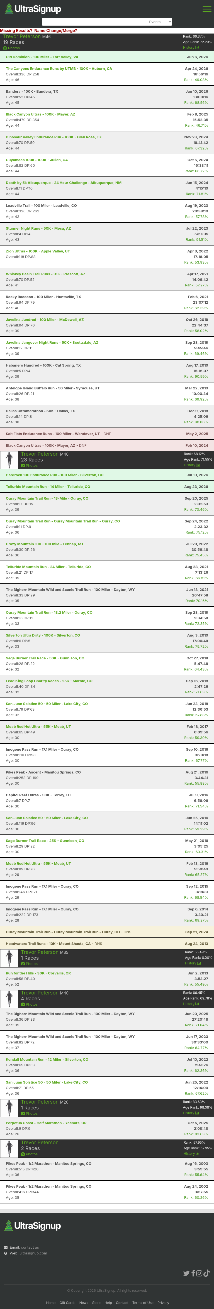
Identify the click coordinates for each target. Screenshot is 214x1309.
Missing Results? (16, 30)
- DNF (58, 433)
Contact (122, 1303)
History (191, 47)
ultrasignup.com (33, 1253)
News (83, 1303)
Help (108, 1303)
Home (51, 1303)
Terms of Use (143, 1303)
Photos (11, 48)
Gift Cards (68, 1303)
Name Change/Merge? (55, 30)
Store (96, 1303)
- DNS (68, 932)
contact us (30, 1247)
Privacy (163, 1303)
